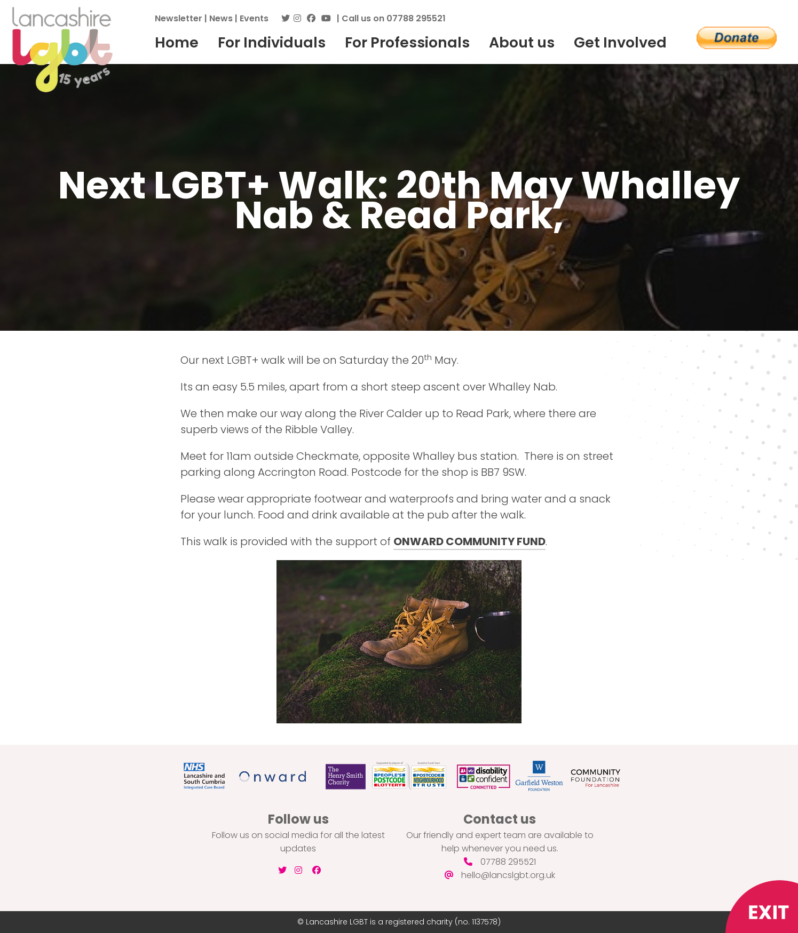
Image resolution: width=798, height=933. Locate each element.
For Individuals (272, 42)
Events (254, 18)
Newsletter (178, 18)
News (221, 18)
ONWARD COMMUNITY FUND (469, 541)
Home (177, 42)
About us (522, 42)
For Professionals (407, 42)
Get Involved (620, 42)
